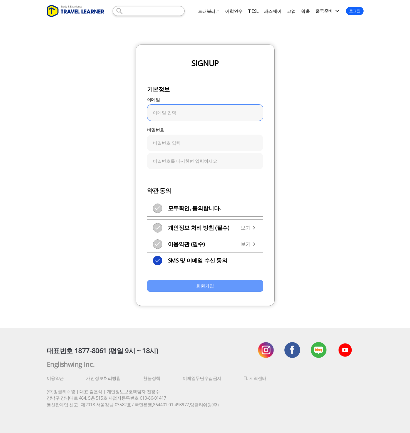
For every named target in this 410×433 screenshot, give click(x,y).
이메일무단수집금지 (202, 378)
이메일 (153, 100)
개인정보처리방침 (103, 378)
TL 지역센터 (255, 378)
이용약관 (55, 378)
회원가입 (205, 286)
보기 (249, 227)
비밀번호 (155, 130)
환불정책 (151, 378)
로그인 (355, 10)
